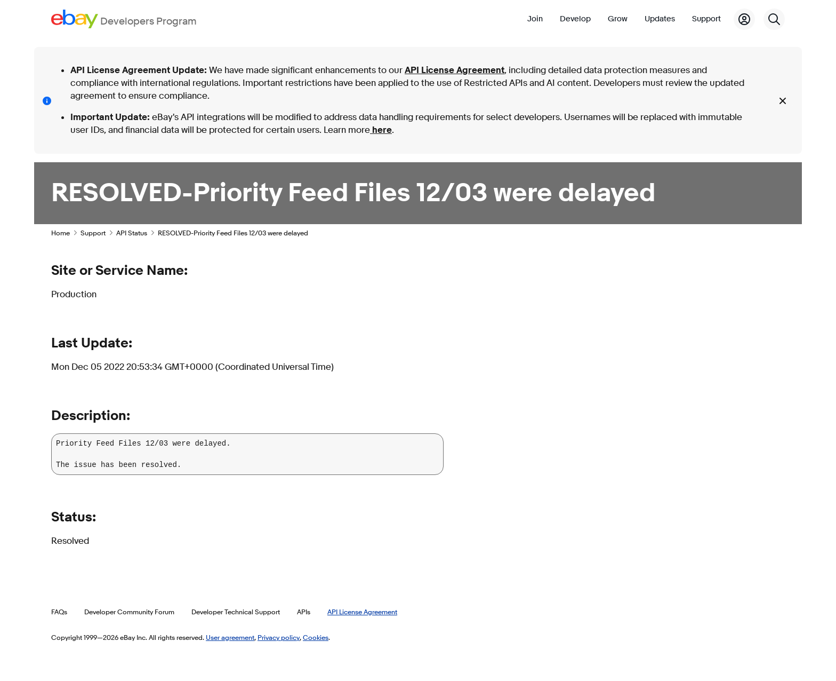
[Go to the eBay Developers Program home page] (124, 19)
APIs (303, 611)
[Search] (774, 19)
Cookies (315, 637)
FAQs (59, 611)
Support (706, 19)
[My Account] (744, 19)
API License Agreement (454, 70)
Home (60, 232)
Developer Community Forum (129, 611)
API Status (131, 232)
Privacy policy (279, 637)
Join (535, 19)
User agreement (230, 637)
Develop (575, 19)
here (381, 130)
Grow (618, 19)
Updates (660, 19)
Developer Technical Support (235, 611)
